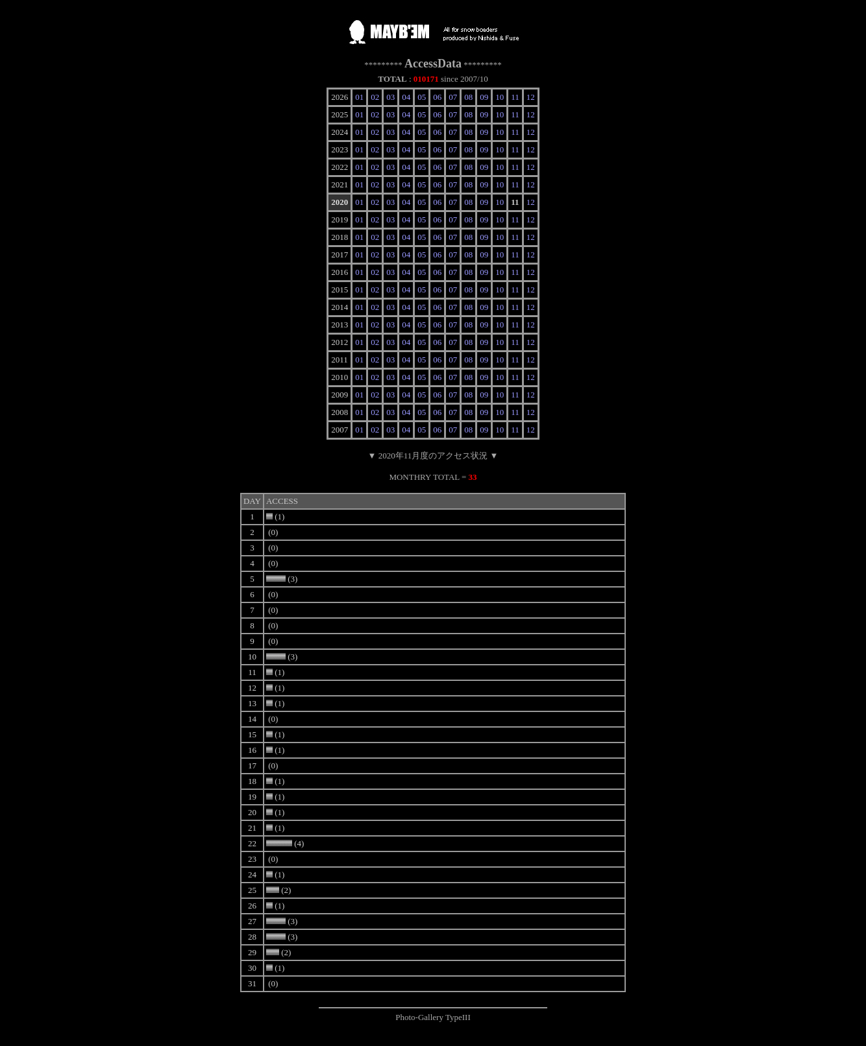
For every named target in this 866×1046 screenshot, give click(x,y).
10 (499, 97)
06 (437, 97)
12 (530, 97)
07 (453, 97)
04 (406, 97)
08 (468, 97)
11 (515, 97)
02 (375, 97)
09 (484, 97)
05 (421, 97)
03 (390, 97)
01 (359, 97)
